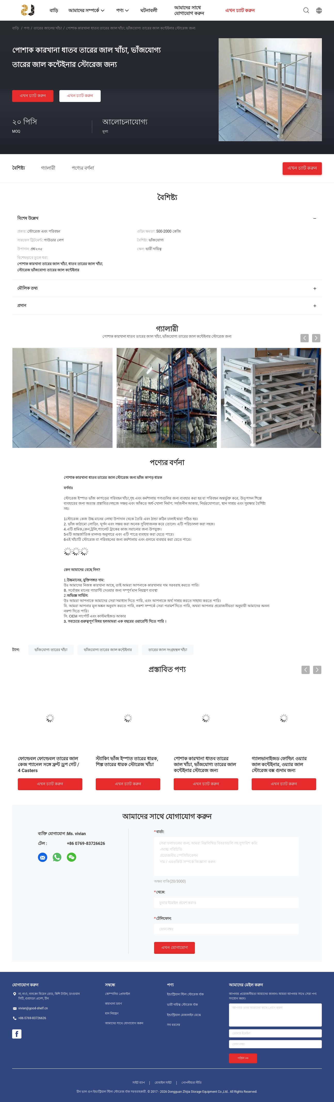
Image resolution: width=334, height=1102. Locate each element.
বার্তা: (160, 832)
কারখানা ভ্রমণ (113, 1003)
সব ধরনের (173, 1025)
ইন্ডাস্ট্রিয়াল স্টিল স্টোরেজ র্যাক (185, 994)
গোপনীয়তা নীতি (191, 1082)
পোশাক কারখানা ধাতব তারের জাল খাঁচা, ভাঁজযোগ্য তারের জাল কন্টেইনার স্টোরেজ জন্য (205, 764)
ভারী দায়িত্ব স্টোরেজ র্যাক (182, 1004)
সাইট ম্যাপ (138, 1082)
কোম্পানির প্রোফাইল (117, 994)
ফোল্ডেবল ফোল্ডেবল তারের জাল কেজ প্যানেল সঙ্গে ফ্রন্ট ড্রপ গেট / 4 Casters (48, 764)
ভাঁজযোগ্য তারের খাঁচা (51, 650)
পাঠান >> (243, 1058)
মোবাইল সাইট (163, 1082)
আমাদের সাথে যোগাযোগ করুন (124, 1023)
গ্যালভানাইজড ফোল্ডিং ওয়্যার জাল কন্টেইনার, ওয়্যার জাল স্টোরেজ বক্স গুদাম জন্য (279, 764)
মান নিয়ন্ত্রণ (111, 1013)
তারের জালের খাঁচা (48, 28)
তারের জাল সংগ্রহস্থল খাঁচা (167, 650)
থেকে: (160, 892)
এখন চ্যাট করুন (33, 95)
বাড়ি (15, 28)
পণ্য (26, 28)
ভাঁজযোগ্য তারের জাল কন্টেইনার (108, 650)
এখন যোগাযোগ (174, 947)
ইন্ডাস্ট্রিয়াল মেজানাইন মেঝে (184, 1015)
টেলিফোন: (164, 918)
